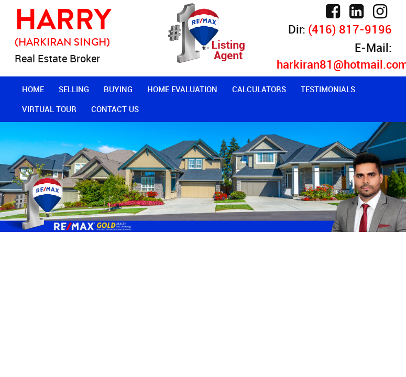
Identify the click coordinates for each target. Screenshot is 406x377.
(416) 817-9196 (350, 29)
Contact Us (115, 109)
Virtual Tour (49, 109)
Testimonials (328, 89)
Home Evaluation (182, 89)
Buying (118, 89)
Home (33, 89)
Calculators (259, 89)
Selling (74, 89)
